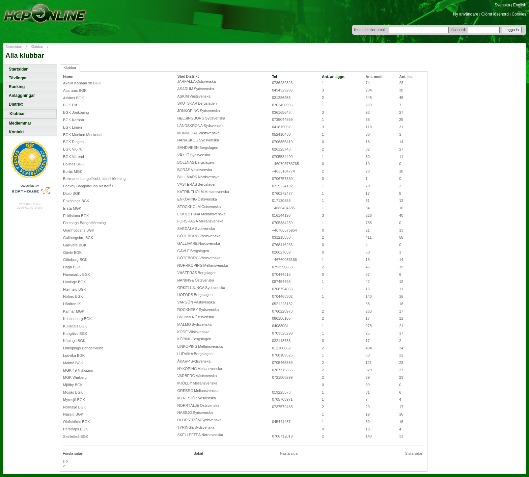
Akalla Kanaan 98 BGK (82, 83)
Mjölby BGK (73, 385)
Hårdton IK (72, 304)
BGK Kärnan (73, 120)
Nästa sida (289, 453)
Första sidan (73, 453)
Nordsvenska (209, 177)
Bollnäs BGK (73, 164)
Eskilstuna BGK (76, 216)
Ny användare (465, 14)
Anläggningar (22, 95)
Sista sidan (414, 453)
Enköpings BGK (76, 201)
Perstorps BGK (75, 429)
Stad (181, 76)
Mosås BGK (73, 392)
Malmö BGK (73, 363)
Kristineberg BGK (77, 319)
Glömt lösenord (495, 14)
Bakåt (198, 453)
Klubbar (37, 47)
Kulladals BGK (75, 326)
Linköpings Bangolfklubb (83, 348)
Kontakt (16, 132)
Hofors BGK (73, 296)
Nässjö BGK (73, 414)
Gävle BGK (72, 252)
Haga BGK (72, 267)
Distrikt (16, 104)
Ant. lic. (406, 77)
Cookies (519, 14)
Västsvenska (200, 96)
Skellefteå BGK (75, 436)
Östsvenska (206, 81)
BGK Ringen (73, 142)
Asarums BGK (75, 90)
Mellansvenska (216, 192)
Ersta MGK (72, 208)
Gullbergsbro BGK (78, 238)
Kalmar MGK (73, 311)
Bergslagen (207, 103)
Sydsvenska (204, 89)
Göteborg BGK (75, 260)
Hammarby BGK (76, 274)
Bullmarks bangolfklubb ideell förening (94, 179)
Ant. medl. (375, 77)
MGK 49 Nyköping (78, 370)
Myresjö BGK (74, 400)
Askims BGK (73, 98)
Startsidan (13, 47)
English (519, 5)
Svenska (502, 5)
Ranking (17, 86)
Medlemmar (20, 123)
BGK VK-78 (72, 149)
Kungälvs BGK (75, 334)
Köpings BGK (74, 341)
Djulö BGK (71, 193)
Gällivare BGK (75, 245)
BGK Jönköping (76, 112)
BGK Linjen (72, 127)
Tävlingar (18, 78)
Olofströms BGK (76, 422)
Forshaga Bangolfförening (84, 223)
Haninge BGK (74, 282)
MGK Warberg (75, 377)
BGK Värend (73, 157)
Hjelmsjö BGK (74, 289)
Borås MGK (72, 171)
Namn (68, 77)
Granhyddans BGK (78, 230)
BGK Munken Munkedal (82, 135)
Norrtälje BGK (74, 407)
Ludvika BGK (74, 355)
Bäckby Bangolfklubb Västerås (88, 186)
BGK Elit (70, 105)
